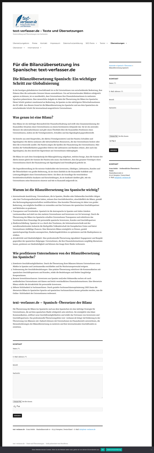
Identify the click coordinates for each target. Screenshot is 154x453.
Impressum (55, 43)
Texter (102, 43)
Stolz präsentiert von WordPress (57, 444)
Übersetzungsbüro (21, 43)
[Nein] (151, 450)
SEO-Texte (90, 43)
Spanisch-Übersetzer (124, 66)
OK (103, 449)
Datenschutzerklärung (73, 43)
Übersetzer (17, 48)
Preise (34, 43)
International (33, 48)
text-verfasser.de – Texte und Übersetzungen (48, 31)
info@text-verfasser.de (87, 429)
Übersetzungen (117, 43)
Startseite (112, 66)
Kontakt (43, 43)
